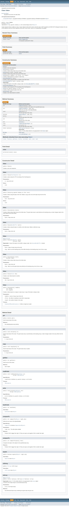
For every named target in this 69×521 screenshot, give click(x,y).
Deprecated (22, 1)
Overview (2, 1)
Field (9, 5)
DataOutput (25, 138)
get (19, 119)
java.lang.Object (5, 13)
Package (7, 1)
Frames (15, 4)
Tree (18, 1)
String (4, 136)
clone (4, 143)
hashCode (21, 125)
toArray (21, 132)
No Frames (20, 4)
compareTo (21, 108)
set (19, 129)
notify (20, 143)
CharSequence (9, 87)
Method (15, 5)
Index (27, 1)
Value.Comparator (23, 40)
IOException (20, 385)
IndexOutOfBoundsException (12, 313)
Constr (12, 5)
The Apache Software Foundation (15, 519)
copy (20, 114)
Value (4, 67)
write (20, 138)
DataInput (27, 127)
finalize (9, 143)
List (24, 132)
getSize (21, 122)
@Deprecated (6, 245)
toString (21, 136)
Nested (6, 5)
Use (15, 1)
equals (20, 117)
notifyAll (25, 143)
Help (30, 1)
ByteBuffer (9, 80)
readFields (21, 127)
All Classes (28, 4)
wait (30, 143)
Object (10, 18)
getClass (15, 143)
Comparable (5, 18)
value (20, 54)
